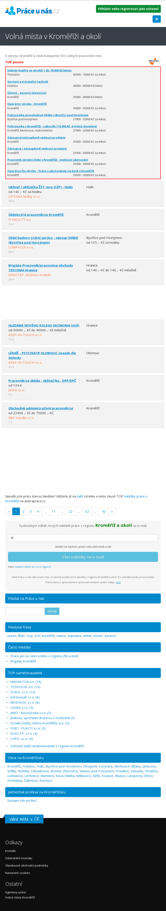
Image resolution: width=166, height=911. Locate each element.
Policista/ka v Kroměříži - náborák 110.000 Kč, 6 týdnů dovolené (52, 126)
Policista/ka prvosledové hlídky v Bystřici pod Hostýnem (47, 115)
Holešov (28, 766)
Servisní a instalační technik (27, 81)
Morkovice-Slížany (127, 766)
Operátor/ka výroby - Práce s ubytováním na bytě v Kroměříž (50, 171)
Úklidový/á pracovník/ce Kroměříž (36, 214)
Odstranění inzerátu (18, 858)
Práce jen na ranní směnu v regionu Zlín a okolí (44, 656)
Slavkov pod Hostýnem (97, 771)
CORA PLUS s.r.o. (21, 247)
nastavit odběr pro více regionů (33, 566)
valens (61, 635)
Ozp (29, 635)
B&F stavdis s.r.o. (21, 417)
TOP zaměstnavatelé (25, 672)
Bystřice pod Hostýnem (63, 766)
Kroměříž (14, 766)
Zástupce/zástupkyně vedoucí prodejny (36, 137)
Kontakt (10, 851)
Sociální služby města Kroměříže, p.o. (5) (39, 723)
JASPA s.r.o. (16, 390)
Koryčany (106, 766)
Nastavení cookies (17, 873)
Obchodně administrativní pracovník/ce (40, 408)
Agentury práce (15, 892)
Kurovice (45, 780)
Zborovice (70, 771)
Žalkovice (31, 780)
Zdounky (137, 771)
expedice (74, 635)
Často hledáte (19, 647)
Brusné (56, 771)
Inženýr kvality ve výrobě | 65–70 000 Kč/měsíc (39, 70)
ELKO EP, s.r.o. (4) (23, 733)
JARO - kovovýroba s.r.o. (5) (30, 712)
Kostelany (14, 780)
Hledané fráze (19, 627)
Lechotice (31, 776)
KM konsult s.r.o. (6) (25, 697)
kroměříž (48, 635)
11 (54, 511)
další (80, 496)
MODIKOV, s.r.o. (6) (25, 702)
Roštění (23, 771)
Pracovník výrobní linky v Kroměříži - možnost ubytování (47, 159)
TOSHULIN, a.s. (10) (25, 687)
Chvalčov (151, 771)
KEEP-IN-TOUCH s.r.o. (25, 335)
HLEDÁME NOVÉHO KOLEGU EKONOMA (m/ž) (43, 325)
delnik (87, 635)
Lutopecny (135, 776)
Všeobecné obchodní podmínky (26, 865)
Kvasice (107, 776)
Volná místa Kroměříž (20, 897)
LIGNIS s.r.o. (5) (22, 707)
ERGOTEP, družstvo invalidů (29, 275)
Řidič (21, 635)
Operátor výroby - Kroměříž (27, 104)
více (118, 582)
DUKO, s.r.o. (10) (22, 692)
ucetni (11, 635)
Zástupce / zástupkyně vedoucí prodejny (37, 148)
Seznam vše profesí (22, 800)
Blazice (120, 776)
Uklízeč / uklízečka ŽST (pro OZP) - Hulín (40, 187)
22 (70, 511)
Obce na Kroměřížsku (26, 757)
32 (87, 511)
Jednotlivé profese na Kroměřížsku (37, 791)
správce (110, 635)
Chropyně (90, 766)
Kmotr (98, 635)
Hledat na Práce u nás (26, 598)
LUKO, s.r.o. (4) (21, 738)
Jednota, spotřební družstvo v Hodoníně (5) (42, 718)
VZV (37, 635)
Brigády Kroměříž (23, 661)
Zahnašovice (40, 771)
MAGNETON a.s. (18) (26, 681)
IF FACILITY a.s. (19, 219)
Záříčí (96, 776)
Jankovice (149, 766)
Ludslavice (15, 776)
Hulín (40, 766)
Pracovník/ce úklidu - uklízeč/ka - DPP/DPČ (42, 380)
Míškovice (83, 776)
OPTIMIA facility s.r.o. (24, 196)
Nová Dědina (65, 776)
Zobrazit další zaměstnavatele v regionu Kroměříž (47, 746)
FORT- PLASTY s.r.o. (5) (28, 728)
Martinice (47, 776)
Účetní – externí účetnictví (26, 93)
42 (104, 511)
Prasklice (122, 771)
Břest (148, 776)
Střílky (11, 771)
